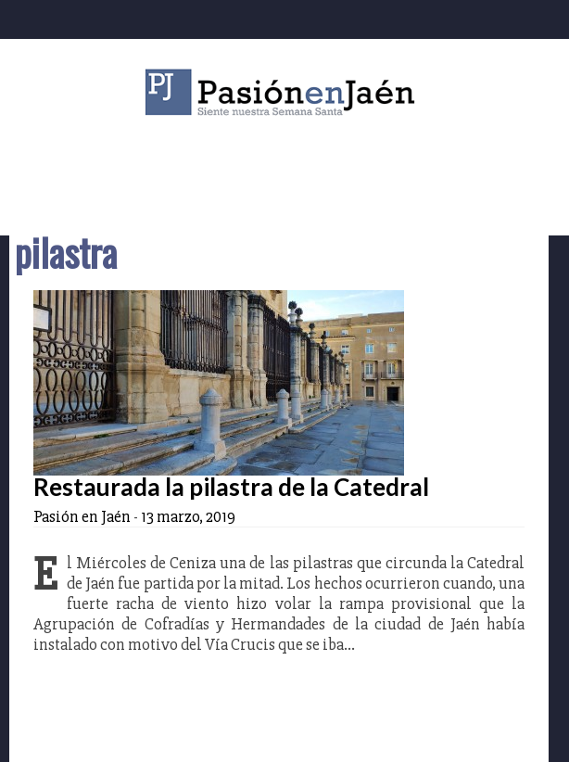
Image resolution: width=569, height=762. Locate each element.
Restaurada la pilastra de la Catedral (231, 487)
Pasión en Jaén (284, 92)
